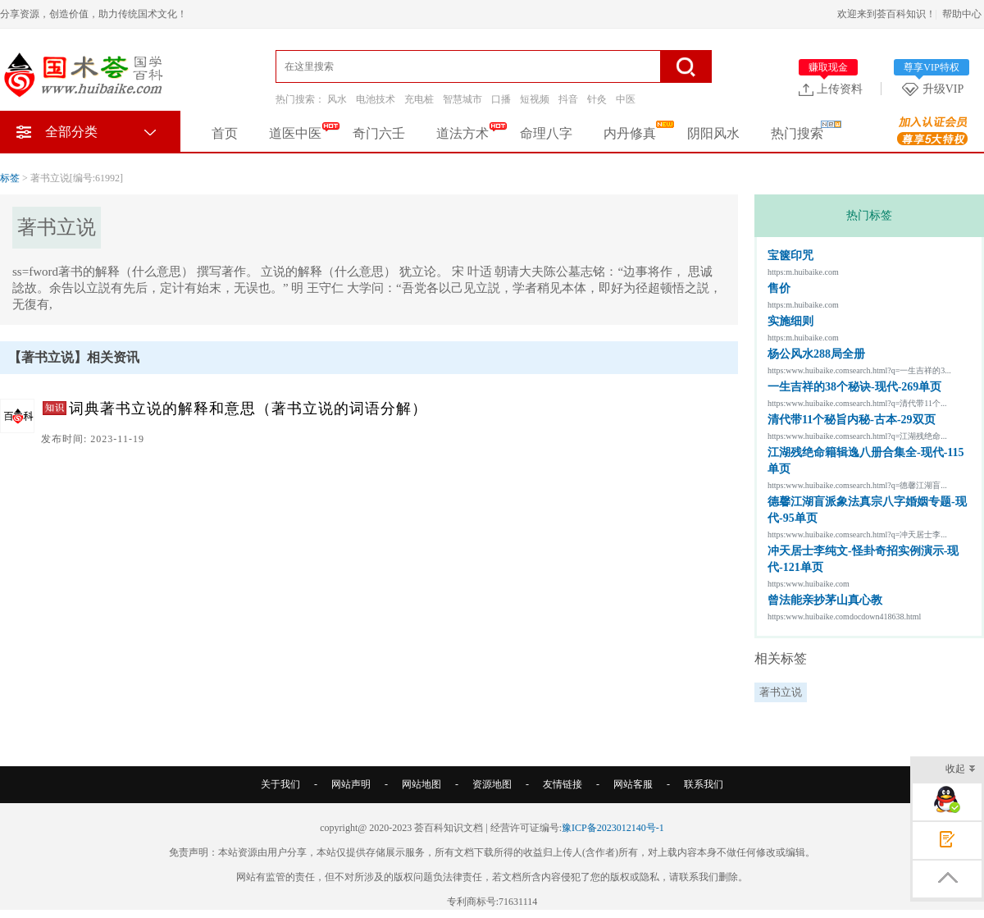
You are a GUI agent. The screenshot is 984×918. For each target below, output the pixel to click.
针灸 (597, 99)
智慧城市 (462, 99)
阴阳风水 (713, 133)
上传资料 (831, 88)
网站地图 (421, 784)
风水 (337, 99)
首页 (225, 133)
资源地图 (492, 784)
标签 (10, 178)
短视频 (534, 99)
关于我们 (280, 784)
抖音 (568, 99)
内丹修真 (630, 133)
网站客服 (633, 784)
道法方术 (462, 133)
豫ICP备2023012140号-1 (613, 828)
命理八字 (546, 133)
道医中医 (295, 133)
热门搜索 (797, 133)
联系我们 (703, 784)
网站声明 (351, 784)
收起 (960, 770)
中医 (626, 99)
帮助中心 (962, 14)
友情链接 (562, 784)
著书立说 (780, 692)
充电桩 (419, 99)
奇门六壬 (379, 133)
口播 (501, 99)
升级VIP (935, 88)
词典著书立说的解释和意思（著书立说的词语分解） (248, 408)
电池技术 (375, 99)
